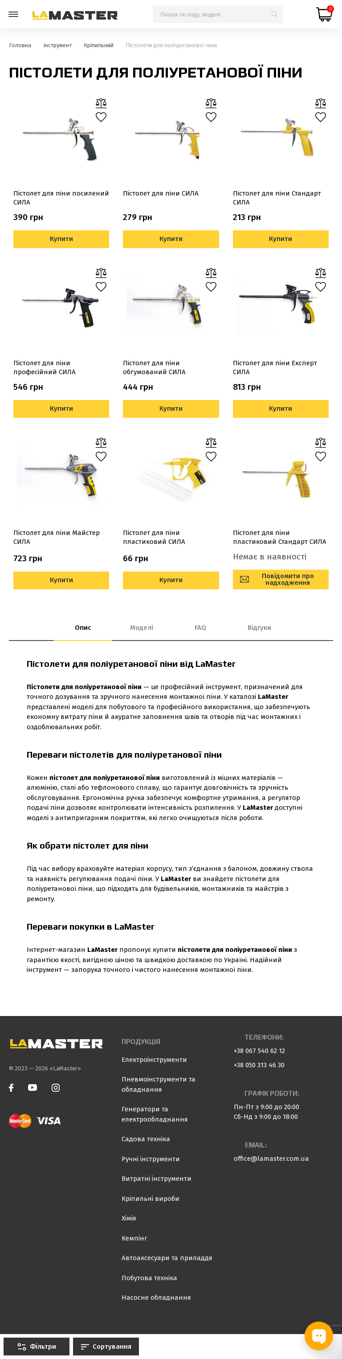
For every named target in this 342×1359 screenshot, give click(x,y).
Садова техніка (146, 1139)
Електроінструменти (154, 1060)
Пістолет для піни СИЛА (161, 193)
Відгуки (259, 628)
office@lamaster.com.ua (271, 1159)
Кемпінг (134, 1238)
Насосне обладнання (156, 1298)
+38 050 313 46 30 (259, 1065)
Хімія (129, 1218)
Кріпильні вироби (150, 1199)
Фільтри (36, 1347)
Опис (83, 628)
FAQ (200, 628)
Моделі (141, 628)
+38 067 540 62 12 (259, 1051)
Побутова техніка (149, 1278)
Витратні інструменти (156, 1179)
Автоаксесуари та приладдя (167, 1258)
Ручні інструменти (151, 1159)
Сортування (106, 1347)
